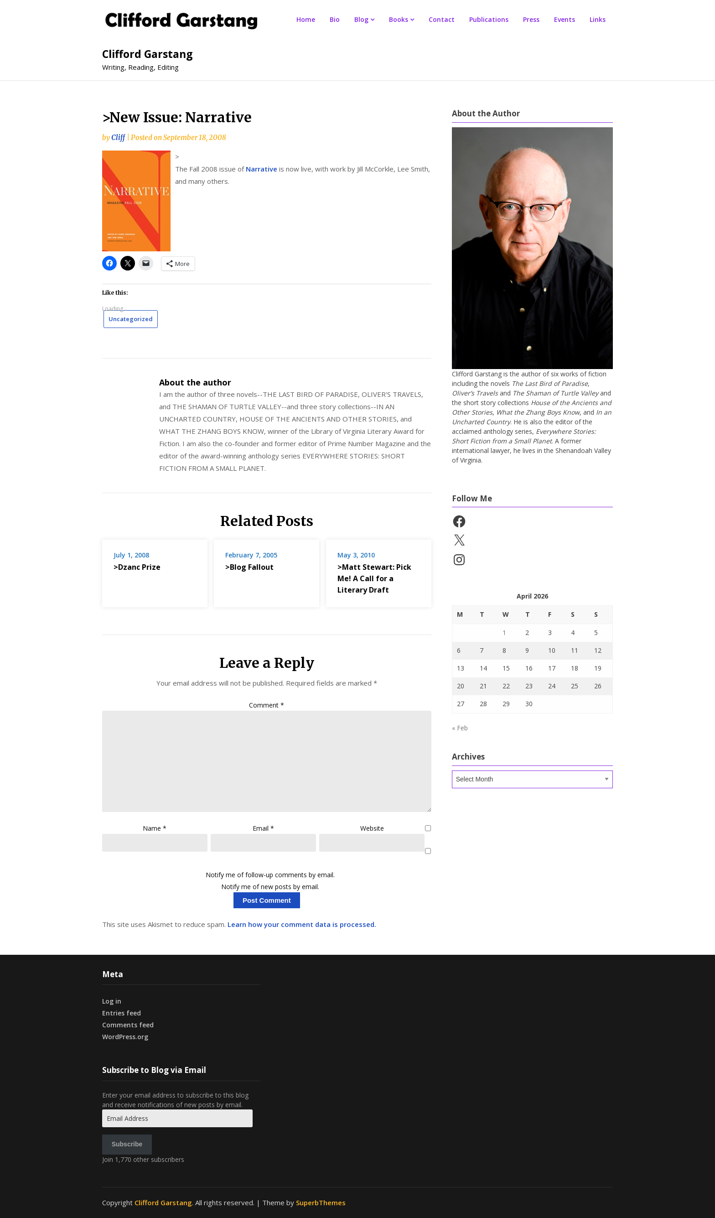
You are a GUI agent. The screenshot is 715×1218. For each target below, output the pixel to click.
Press (531, 19)
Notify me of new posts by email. (270, 886)
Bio (335, 19)
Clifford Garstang (147, 54)
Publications (488, 19)
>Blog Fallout (249, 567)
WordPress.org (125, 1036)
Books (398, 19)
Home (305, 19)
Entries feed (121, 1013)
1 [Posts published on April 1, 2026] (504, 632)
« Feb (460, 728)
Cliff (118, 137)
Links (598, 19)
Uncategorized (131, 319)
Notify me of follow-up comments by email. (270, 874)
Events (564, 19)
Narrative (261, 168)
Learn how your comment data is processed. (302, 924)
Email (263, 828)
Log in (111, 1001)
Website (372, 828)
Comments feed (128, 1024)
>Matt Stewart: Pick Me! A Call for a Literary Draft (374, 578)
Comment (266, 705)
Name (154, 828)
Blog (361, 19)
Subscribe (127, 1144)
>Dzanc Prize (137, 567)
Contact (442, 19)
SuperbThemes (321, 1202)
